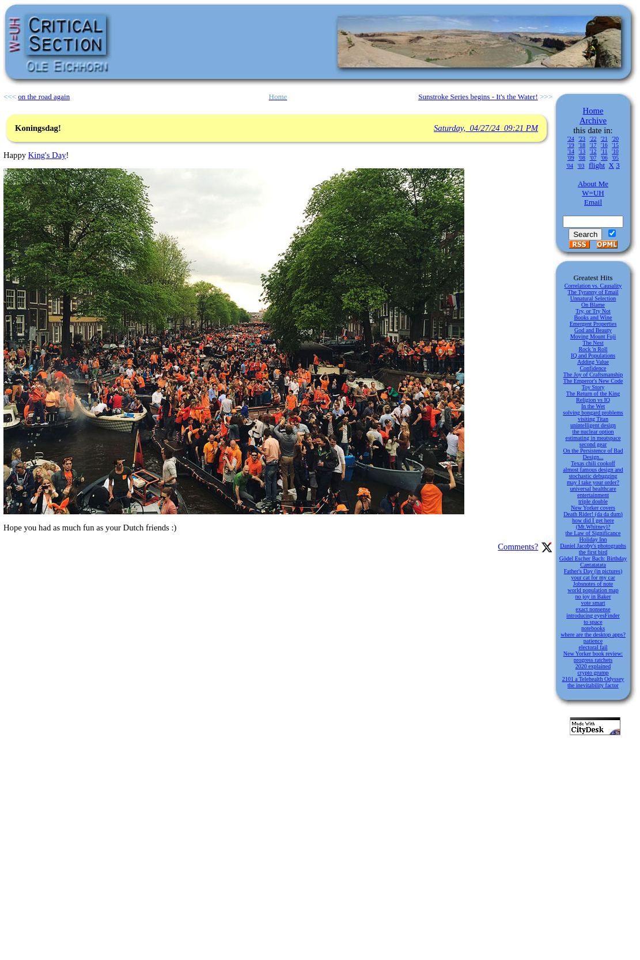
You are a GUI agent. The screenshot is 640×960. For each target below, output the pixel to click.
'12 (593, 151)
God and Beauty (593, 330)
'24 (570, 138)
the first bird (593, 552)
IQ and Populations (593, 355)
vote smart (593, 603)
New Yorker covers (593, 508)
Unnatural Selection (593, 298)
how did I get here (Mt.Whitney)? (593, 523)
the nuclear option (593, 431)
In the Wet (593, 406)
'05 (615, 158)
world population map (592, 590)
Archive (593, 120)
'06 (604, 158)
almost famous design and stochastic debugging (593, 472)
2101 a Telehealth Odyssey (593, 679)
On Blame (593, 305)
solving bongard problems (593, 412)
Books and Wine (593, 317)
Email (593, 202)
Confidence (593, 368)
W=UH (593, 193)
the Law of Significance (593, 533)
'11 (604, 151)
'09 (570, 158)
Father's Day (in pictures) (593, 571)
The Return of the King (593, 393)
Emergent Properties (593, 324)
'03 (581, 166)
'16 (604, 145)
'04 (569, 166)
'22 (593, 138)
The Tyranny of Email (592, 292)
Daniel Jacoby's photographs (593, 546)
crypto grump (592, 672)
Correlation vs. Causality (593, 286)
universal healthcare (593, 488)
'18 (581, 145)
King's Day (47, 155)
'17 (593, 145)
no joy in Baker (593, 596)
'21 (604, 138)
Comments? (518, 546)
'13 (581, 151)
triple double (593, 501)
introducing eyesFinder (592, 615)
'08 (581, 158)
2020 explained (593, 666)
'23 (581, 138)
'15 (615, 145)
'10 (615, 151)
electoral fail (592, 647)
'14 (570, 151)
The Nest (592, 343)
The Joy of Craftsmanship (593, 374)
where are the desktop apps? (593, 634)
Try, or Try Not (593, 311)
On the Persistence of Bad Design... (593, 453)
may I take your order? (593, 482)
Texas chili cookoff (593, 463)
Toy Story (593, 387)
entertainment (593, 495)
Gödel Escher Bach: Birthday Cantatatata (593, 561)
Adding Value (593, 362)
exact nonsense (592, 609)
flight (597, 165)
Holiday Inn (593, 539)
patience (593, 641)
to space (593, 622)
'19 (570, 145)
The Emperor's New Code (593, 381)
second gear (593, 444)
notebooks (593, 628)
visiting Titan (593, 419)
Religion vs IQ (593, 400)
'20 (615, 138)
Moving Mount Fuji (593, 336)
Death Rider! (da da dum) (593, 514)
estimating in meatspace (592, 438)
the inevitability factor (593, 685)
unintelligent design (593, 425)
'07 (593, 158)
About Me (593, 183)
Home (593, 110)
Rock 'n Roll (592, 349)
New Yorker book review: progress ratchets (593, 656)
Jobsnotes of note (593, 584)
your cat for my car (593, 577)
